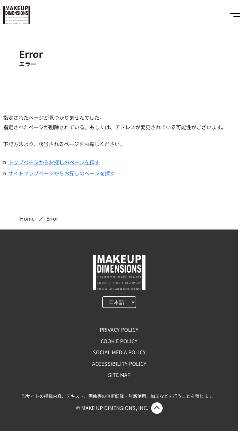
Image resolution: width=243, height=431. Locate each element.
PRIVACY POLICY (119, 329)
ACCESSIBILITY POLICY (119, 363)
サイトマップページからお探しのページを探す (61, 173)
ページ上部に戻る (157, 408)
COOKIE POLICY (119, 341)
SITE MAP (119, 374)
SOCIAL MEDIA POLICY (119, 352)
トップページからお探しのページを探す (54, 162)
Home (27, 218)
